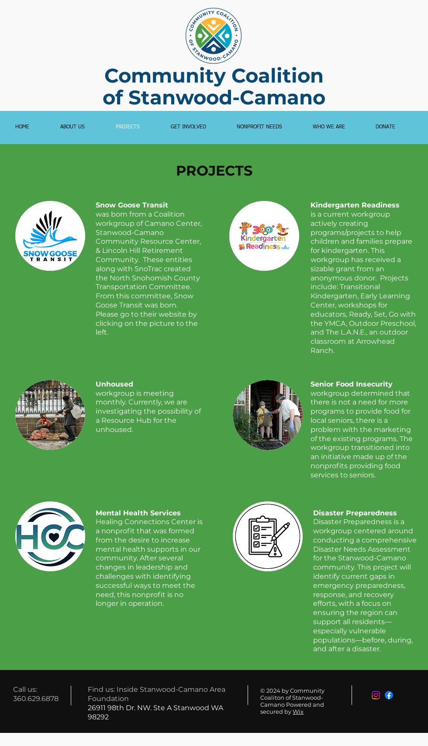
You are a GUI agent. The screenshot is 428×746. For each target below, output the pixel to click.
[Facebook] (388, 695)
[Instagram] (375, 695)
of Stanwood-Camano (214, 97)
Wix (298, 711)
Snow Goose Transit (132, 205)
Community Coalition (214, 75)
